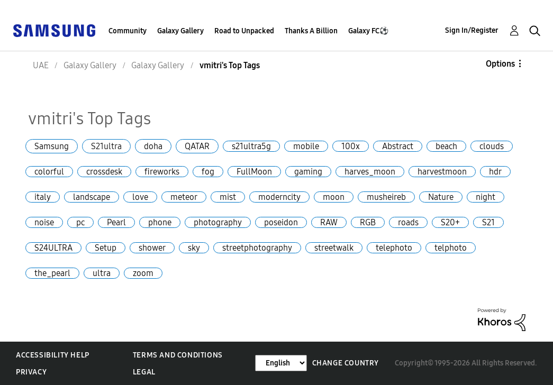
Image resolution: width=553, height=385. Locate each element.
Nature (441, 197)
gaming (308, 172)
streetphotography (257, 248)
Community (127, 30)
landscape (91, 197)
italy (42, 197)
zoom (143, 273)
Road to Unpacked (244, 30)
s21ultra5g (251, 146)
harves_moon (370, 172)
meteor (183, 197)
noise (44, 222)
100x (350, 146)
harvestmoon (442, 172)
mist (228, 197)
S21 (488, 222)
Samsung (51, 146)
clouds (491, 146)
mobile (306, 146)
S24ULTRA (53, 248)
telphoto (450, 248)
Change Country (345, 363)
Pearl (116, 222)
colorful (49, 172)
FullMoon (254, 172)
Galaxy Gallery (180, 30)
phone (159, 222)
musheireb (386, 197)
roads (408, 222)
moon (334, 197)
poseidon (281, 222)
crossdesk (104, 172)
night (485, 197)
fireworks (161, 172)
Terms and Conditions (178, 355)
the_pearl (52, 273)
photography (218, 222)
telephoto (394, 248)
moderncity (279, 197)
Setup (105, 248)
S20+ (450, 222)
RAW (329, 222)
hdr (495, 172)
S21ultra (106, 146)
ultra (102, 273)
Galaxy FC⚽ (368, 30)
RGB (368, 222)
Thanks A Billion (311, 30)
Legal (144, 372)
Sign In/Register (471, 30)
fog (208, 172)
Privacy (31, 372)
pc (80, 222)
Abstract (397, 146)
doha (153, 146)
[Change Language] (281, 363)
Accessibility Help (52, 355)
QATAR (197, 146)
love (140, 197)
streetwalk (333, 248)
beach (446, 146)
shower (152, 248)
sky (194, 248)
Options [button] (500, 64)
